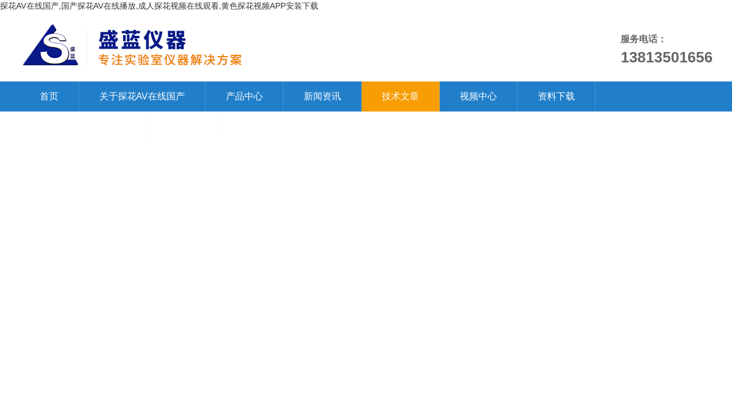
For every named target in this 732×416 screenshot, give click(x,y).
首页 (49, 96)
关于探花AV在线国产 (142, 96)
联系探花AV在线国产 (82, 126)
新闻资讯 (322, 96)
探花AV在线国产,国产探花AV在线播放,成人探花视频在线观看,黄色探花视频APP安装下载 (159, 5)
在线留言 (184, 126)
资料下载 (556, 96)
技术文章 (400, 96)
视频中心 (478, 96)
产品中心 (244, 96)
